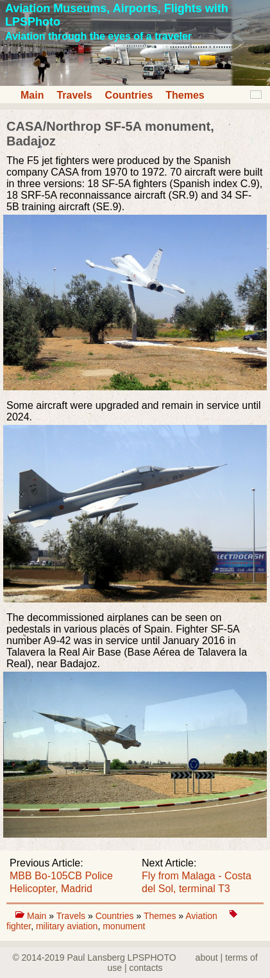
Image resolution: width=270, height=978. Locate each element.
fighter (18, 926)
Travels (74, 95)
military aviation (66, 926)
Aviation (202, 916)
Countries (129, 95)
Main (32, 95)
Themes (184, 95)
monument (124, 926)
